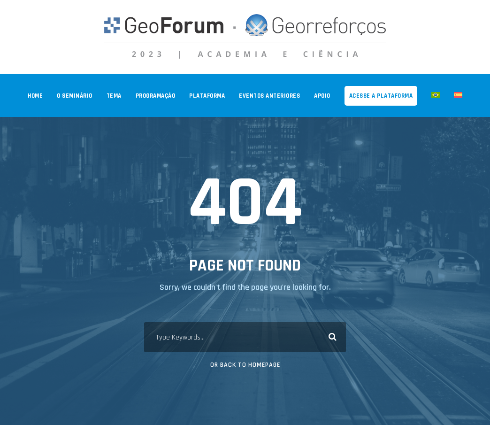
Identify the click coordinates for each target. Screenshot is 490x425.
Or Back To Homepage (245, 365)
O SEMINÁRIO (74, 96)
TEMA (114, 96)
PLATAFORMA (207, 96)
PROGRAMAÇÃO (156, 96)
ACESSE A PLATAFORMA (381, 96)
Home (35, 96)
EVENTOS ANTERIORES (269, 96)
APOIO (322, 96)
